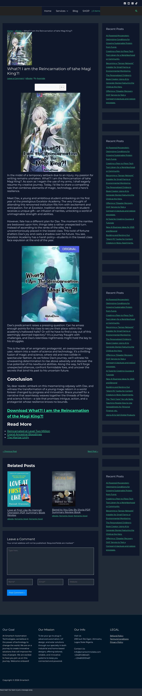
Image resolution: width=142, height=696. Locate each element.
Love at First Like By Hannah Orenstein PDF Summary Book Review (27, 513)
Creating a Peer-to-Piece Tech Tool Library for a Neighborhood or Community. (120, 55)
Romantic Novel (22, 519)
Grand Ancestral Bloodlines (24, 434)
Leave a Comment (16, 78)
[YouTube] (129, 3)
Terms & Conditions (119, 640)
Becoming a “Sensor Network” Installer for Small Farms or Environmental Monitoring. (120, 67)
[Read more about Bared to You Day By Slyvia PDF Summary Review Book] (63, 489)
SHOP (86, 11)
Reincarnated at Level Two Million (28, 431)
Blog (75, 11)
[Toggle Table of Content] (61, 87)
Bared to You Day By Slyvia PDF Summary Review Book (72, 511)
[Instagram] (132, 3)
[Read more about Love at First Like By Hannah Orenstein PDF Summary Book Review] (19, 489)
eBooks (29, 78)
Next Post (92, 451)
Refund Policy (116, 637)
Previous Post (10, 451)
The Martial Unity (18, 437)
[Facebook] (125, 3)
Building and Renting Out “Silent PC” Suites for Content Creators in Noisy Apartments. (120, 239)
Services (62, 11)
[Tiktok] (136, 3)
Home (47, 11)
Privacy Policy (116, 644)
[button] (66, 11)
